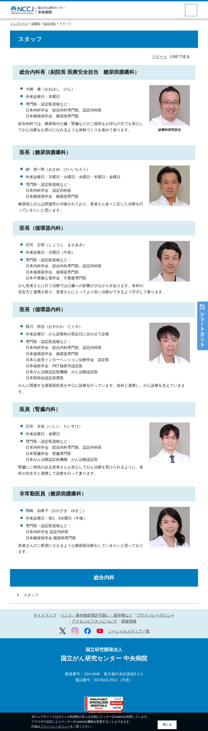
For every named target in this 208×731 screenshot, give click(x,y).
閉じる (167, 724)
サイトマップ (45, 615)
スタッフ (31, 595)
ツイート (159, 56)
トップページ (19, 23)
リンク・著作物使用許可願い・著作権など (96, 615)
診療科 (35, 23)
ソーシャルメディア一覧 (129, 631)
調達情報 (128, 621)
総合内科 (50, 23)
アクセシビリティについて (94, 621)
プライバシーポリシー (155, 615)
